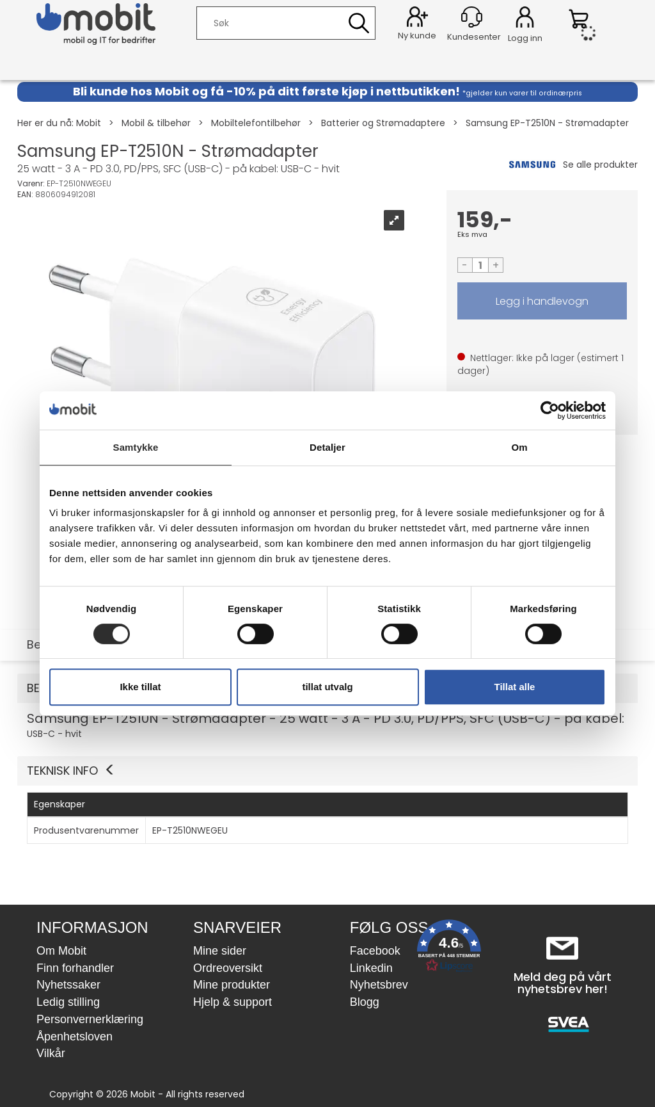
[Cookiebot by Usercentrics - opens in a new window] (550, 410)
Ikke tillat (140, 686)
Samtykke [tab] (136, 447)
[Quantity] (480, 265)
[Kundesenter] (471, 17)
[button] (327, 771)
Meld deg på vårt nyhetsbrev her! (563, 983)
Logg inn (524, 19)
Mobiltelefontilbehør (256, 123)
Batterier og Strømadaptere (383, 123)
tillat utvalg (327, 686)
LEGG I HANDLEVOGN (542, 300)
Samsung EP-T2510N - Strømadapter (547, 123)
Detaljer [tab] (327, 447)
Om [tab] (519, 447)
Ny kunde (417, 35)
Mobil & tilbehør (156, 123)
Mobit (88, 123)
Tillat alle (514, 686)
